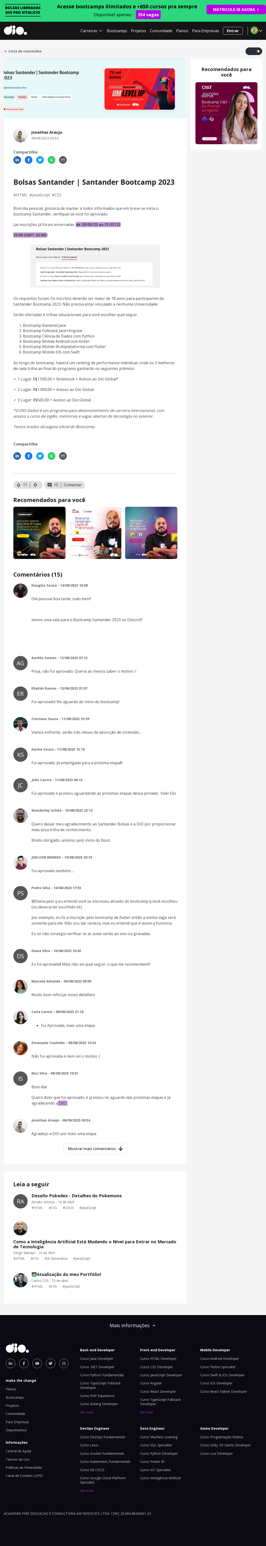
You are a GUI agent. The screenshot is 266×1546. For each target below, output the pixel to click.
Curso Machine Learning (159, 1437)
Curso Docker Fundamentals (102, 1453)
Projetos (138, 30)
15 (52, 484)
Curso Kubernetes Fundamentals (105, 1461)
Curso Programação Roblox (221, 1437)
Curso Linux (89, 1445)
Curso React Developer (158, 1391)
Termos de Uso (18, 1459)
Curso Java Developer (96, 1358)
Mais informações (133, 1325)
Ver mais (86, 1412)
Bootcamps (117, 30)
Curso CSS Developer (156, 1367)
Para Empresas (205, 30)
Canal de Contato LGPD (24, 1475)
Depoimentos (16, 1430)
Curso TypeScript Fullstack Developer (160, 1401)
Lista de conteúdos (23, 51)
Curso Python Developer (159, 1453)
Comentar (73, 484)
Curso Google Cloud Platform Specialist (103, 1480)
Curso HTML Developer (158, 1358)
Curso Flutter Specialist (217, 1367)
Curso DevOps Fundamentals (102, 1437)
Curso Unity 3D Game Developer (225, 1445)
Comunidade (161, 30)
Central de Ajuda (18, 1451)
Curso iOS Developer (216, 1383)
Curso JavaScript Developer (161, 1375)
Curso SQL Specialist (156, 1445)
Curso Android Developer (219, 1358)
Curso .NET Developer (97, 1367)
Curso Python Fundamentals (102, 1375)
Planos (182, 30)
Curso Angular (151, 1383)
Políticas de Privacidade (24, 1467)
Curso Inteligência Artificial (160, 1478)
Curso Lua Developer (216, 1453)
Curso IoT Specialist (155, 1470)
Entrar (233, 30)
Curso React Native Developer (223, 1391)
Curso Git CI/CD (92, 1470)
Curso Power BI (152, 1461)
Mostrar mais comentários (95, 1148)
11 (21, 484)
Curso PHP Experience (97, 1395)
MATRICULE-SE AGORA (236, 9)
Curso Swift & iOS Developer (222, 1375)
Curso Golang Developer (99, 1404)
